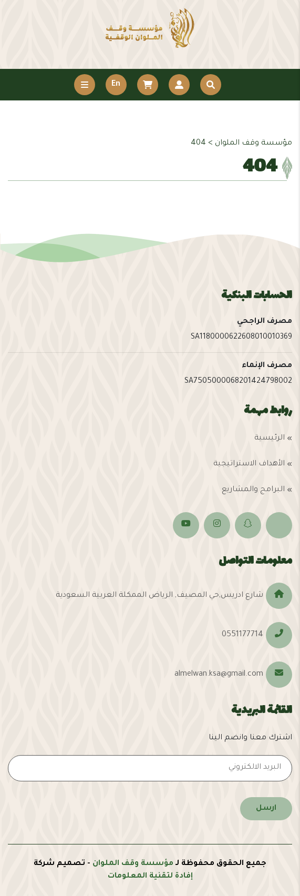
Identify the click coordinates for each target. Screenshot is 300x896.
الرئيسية (269, 438)
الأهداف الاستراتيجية (249, 464)
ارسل (266, 809)
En (115, 84)
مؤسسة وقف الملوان (132, 864)
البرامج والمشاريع (253, 490)
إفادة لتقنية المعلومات (150, 876)
